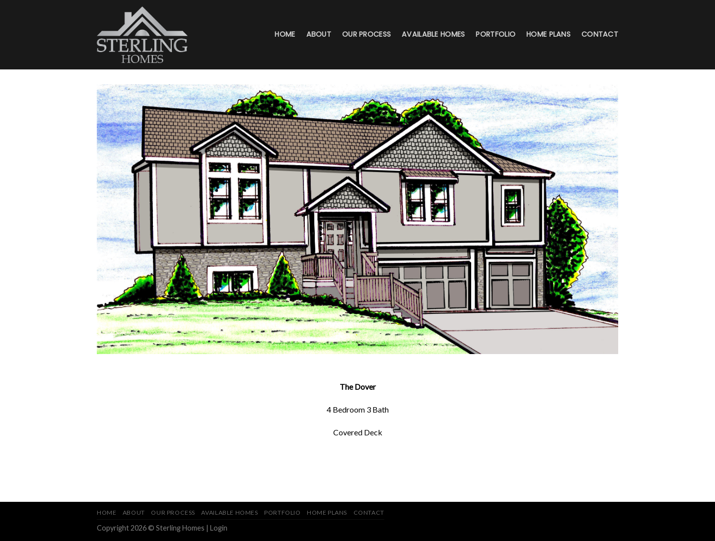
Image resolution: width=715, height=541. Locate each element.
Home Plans (548, 34)
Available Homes (433, 34)
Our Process (366, 34)
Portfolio (495, 34)
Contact (599, 34)
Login (218, 528)
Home (285, 34)
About (318, 34)
